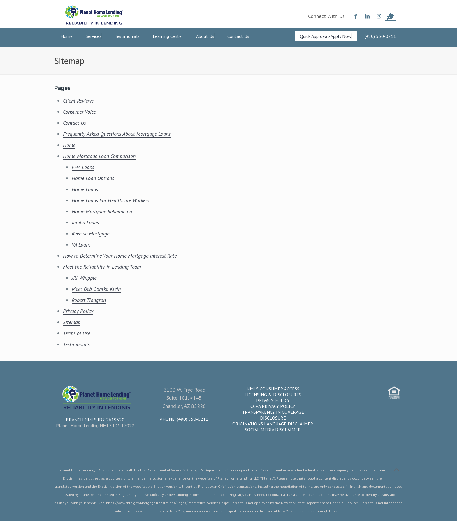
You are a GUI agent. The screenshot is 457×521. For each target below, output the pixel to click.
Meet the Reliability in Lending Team (102, 266)
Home (69, 145)
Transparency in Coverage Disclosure (273, 415)
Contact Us (74, 122)
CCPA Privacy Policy (272, 406)
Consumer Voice (79, 111)
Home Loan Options (93, 178)
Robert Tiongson (89, 300)
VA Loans (81, 244)
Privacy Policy (78, 311)
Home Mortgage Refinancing (102, 211)
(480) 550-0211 (192, 419)
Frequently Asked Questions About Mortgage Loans (117, 134)
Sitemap (71, 322)
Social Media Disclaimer (273, 429)
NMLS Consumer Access (273, 389)
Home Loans (85, 189)
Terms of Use (76, 333)
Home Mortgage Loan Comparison (99, 156)
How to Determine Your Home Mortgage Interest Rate (120, 255)
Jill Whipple (84, 277)
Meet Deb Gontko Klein (96, 289)
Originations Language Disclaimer (272, 424)
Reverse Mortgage (90, 233)
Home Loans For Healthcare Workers (110, 200)
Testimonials (76, 344)
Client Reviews (78, 100)
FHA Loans (83, 167)
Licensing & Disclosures (273, 394)
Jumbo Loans (85, 222)
